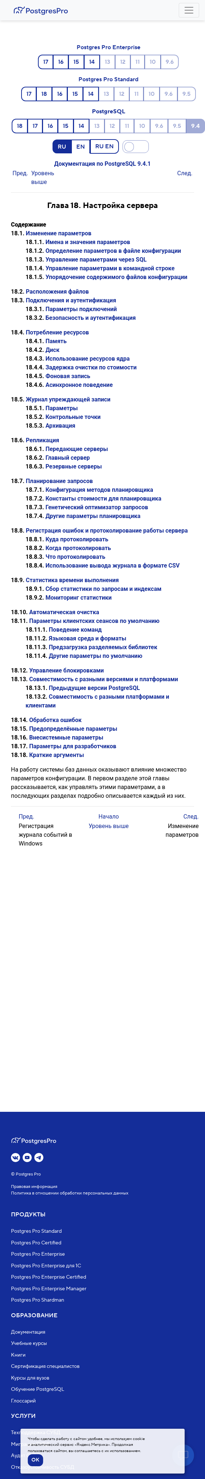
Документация (28, 1332)
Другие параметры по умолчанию (95, 655)
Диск (52, 349)
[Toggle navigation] (189, 10)
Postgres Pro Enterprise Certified (48, 1277)
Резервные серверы (74, 466)
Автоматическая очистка (64, 612)
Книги (18, 1355)
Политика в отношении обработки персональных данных (69, 1193)
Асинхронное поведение (79, 384)
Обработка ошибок (55, 720)
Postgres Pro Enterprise (108, 47)
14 (92, 62)
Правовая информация (34, 1186)
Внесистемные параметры (66, 737)
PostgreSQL (108, 111)
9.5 (186, 94)
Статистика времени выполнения (72, 580)
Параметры (62, 408)
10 (153, 62)
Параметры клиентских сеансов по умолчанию (94, 620)
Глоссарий (23, 1401)
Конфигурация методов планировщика (99, 489)
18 (44, 94)
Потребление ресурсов (57, 332)
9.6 (170, 62)
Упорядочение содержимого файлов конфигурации (116, 277)
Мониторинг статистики (79, 597)
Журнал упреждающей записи (68, 399)
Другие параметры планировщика (93, 516)
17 (45, 62)
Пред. (20, 173)
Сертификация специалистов (45, 1366)
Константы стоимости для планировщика (104, 498)
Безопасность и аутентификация (91, 317)
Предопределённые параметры (73, 728)
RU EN (104, 146)
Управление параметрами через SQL (96, 259)
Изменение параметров (59, 233)
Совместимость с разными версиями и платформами (103, 679)
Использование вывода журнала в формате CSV (113, 565)
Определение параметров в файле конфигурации (113, 250)
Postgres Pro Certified (36, 1243)
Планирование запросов (59, 481)
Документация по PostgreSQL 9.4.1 (102, 163)
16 (60, 62)
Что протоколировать (75, 556)
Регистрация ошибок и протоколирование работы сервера (107, 530)
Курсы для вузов (30, 1378)
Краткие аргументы (56, 755)
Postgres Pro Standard (108, 79)
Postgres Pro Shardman (37, 1300)
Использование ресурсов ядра (88, 358)
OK (35, 1460)
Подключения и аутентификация (71, 300)
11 (137, 62)
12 (122, 62)
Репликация (42, 440)
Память (56, 341)
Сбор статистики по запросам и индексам (104, 588)
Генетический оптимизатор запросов (97, 507)
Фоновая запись (68, 376)
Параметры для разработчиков (72, 746)
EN (80, 146)
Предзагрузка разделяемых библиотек (103, 647)
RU (62, 146)
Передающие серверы (77, 449)
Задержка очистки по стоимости (91, 367)
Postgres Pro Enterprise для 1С (46, 1266)
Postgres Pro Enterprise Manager (48, 1289)
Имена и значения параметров (88, 242)
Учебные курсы (29, 1343)
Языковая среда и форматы (88, 638)
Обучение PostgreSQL (37, 1389)
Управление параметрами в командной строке (110, 268)
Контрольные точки (73, 416)
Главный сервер (68, 457)
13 (107, 62)
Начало (108, 816)
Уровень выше (109, 826)
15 (76, 62)
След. (185, 173)
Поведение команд (75, 629)
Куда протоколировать (77, 539)
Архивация (61, 425)
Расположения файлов (57, 291)
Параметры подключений (81, 309)
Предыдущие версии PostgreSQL (94, 687)
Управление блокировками (66, 670)
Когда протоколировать (78, 548)
